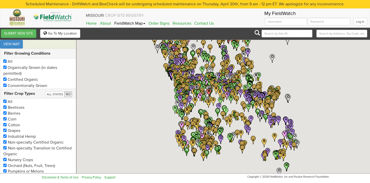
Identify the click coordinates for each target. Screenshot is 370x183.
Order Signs (159, 23)
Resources (182, 23)
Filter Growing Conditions (27, 44)
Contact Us (204, 23)
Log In (360, 21)
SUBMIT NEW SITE (18, 33)
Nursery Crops (18, 151)
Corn (10, 110)
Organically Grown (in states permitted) (30, 61)
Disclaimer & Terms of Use (60, 177)
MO (68, 85)
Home (91, 23)
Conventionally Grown (25, 77)
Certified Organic (20, 70)
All (7, 52)
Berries (11, 104)
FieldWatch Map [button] (129, 23)
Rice (9, 168)
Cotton (11, 116)
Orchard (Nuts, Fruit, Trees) (29, 157)
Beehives (13, 98)
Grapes (11, 122)
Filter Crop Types (19, 84)
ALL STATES (55, 85)
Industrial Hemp (19, 127)
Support (110, 177)
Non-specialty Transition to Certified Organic (37, 142)
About (105, 23)
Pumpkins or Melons (23, 162)
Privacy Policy (91, 177)
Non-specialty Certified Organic (33, 133)
